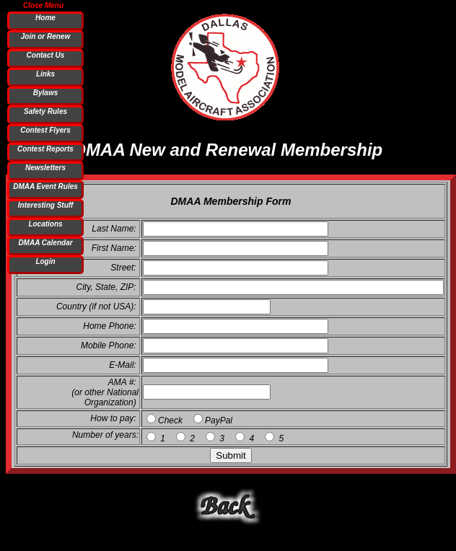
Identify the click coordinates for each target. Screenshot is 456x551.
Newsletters (45, 168)
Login (45, 261)
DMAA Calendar (45, 243)
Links (45, 74)
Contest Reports (45, 149)
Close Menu (43, 5)
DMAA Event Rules (45, 186)
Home (45, 18)
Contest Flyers (45, 130)
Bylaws (45, 93)
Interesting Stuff (45, 205)
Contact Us (46, 55)
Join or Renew (45, 36)
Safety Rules (45, 111)
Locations (45, 224)
